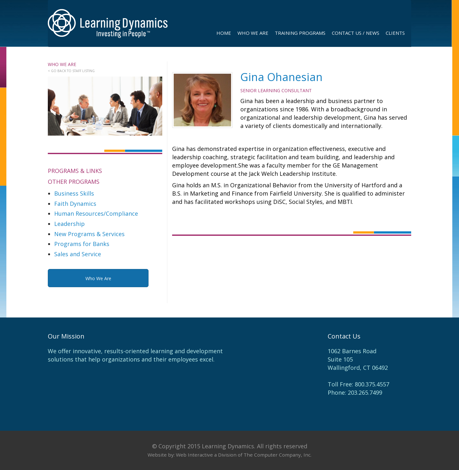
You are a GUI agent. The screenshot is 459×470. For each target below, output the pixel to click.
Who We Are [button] (98, 278)
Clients (395, 33)
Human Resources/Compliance (96, 213)
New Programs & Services (89, 234)
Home (223, 33)
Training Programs (300, 33)
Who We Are (252, 33)
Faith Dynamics (75, 203)
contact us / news (355, 33)
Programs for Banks (81, 244)
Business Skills (74, 193)
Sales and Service (77, 254)
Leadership (69, 224)
